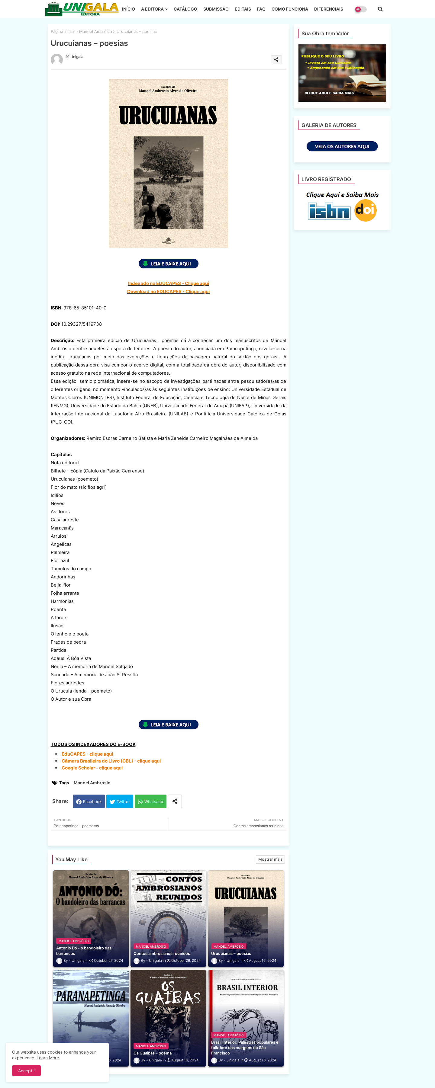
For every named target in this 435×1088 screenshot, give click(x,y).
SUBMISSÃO (216, 8)
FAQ (261, 8)
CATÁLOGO (185, 8)
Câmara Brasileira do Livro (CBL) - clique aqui (111, 761)
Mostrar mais (270, 859)
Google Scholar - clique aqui (92, 768)
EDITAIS (243, 8)
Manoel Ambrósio (95, 31)
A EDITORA (152, 8)
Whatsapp (153, 801)
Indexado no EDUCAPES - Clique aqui (168, 283)
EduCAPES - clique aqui (87, 754)
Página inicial (63, 31)
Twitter (123, 801)
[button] (380, 9)
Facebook (92, 801)
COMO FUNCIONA (290, 8)
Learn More (48, 1057)
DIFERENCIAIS (328, 8)
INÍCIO (128, 8)
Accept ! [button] (26, 1070)
